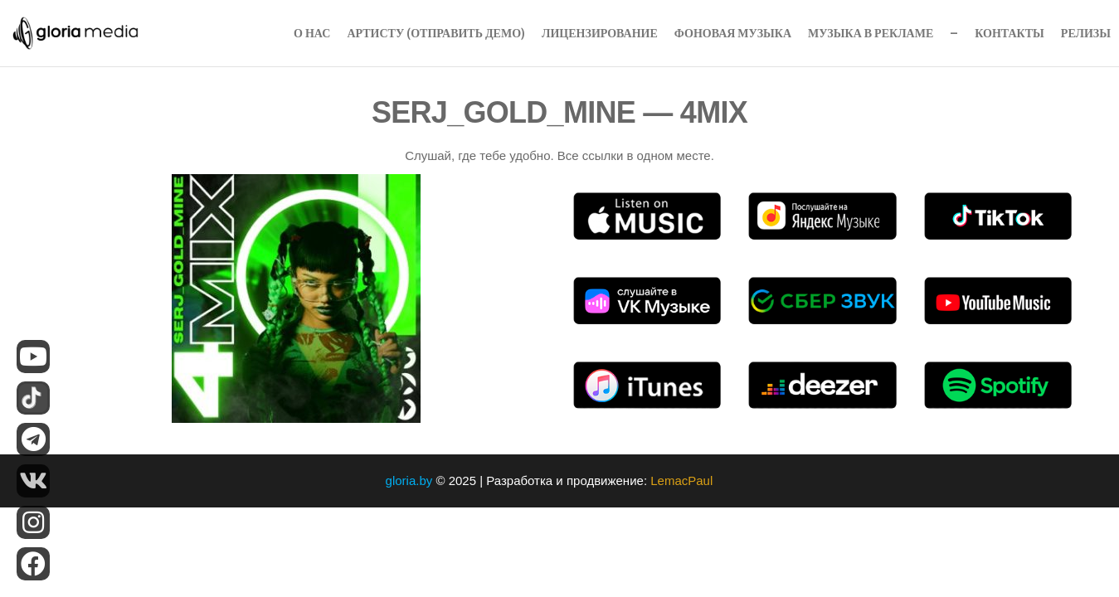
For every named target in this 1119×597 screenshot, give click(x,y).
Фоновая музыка (732, 33)
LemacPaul (683, 480)
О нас (312, 33)
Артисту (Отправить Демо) (436, 33)
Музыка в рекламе (870, 33)
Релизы (1086, 33)
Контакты (1009, 33)
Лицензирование (600, 33)
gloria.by (409, 480)
